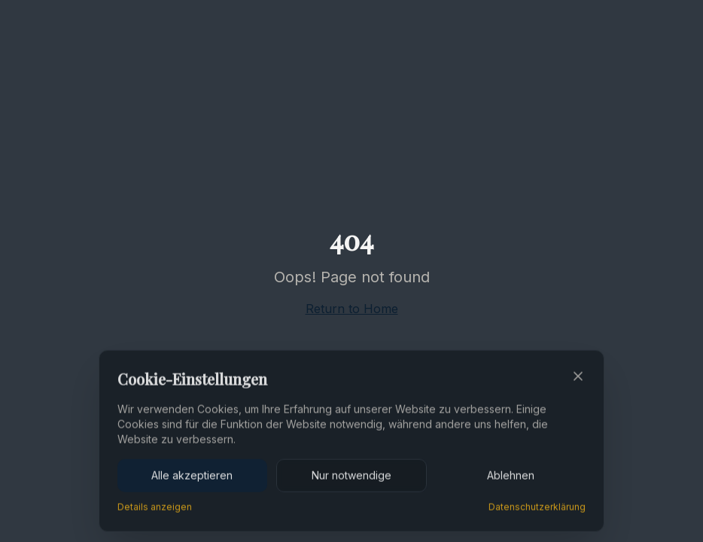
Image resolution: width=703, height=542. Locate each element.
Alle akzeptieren (192, 476)
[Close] (578, 377)
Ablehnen (510, 476)
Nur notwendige (351, 476)
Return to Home (352, 308)
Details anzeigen (154, 507)
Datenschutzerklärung (537, 507)
